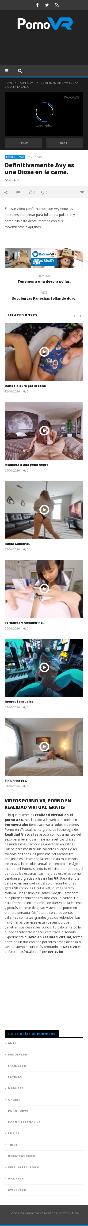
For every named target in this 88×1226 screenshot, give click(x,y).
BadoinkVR (17, 1054)
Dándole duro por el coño (25, 386)
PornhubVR (26, 82)
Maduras (16, 1088)
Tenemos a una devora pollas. (44, 279)
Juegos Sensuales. (19, 701)
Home (8, 82)
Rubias (14, 1133)
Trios (13, 1144)
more (82, 192)
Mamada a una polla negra (27, 464)
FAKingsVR (17, 1065)
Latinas (15, 1077)
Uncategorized (21, 1156)
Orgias (14, 1099)
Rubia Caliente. (17, 544)
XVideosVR (17, 1190)
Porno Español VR (24, 1122)
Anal (12, 1043)
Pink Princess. (16, 780)
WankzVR (16, 1178)
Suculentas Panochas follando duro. (44, 296)
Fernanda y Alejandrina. (24, 622)
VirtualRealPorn (23, 1167)
